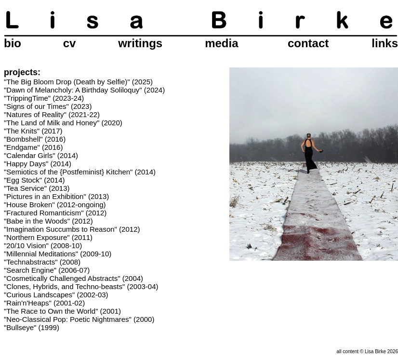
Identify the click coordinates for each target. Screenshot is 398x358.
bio (12, 43)
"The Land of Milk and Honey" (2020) (63, 123)
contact (308, 43)
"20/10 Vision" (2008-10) (43, 245)
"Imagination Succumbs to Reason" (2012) (72, 229)
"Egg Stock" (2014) (34, 180)
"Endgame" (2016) (33, 147)
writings (140, 43)
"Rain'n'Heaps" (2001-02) (44, 303)
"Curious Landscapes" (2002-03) (56, 295)
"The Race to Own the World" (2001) (62, 311)
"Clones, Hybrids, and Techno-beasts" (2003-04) (81, 286)
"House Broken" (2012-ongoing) (55, 204)
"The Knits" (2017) (33, 131)
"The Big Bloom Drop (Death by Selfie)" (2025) (78, 82)
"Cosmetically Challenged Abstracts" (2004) (73, 278)
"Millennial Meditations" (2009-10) (57, 254)
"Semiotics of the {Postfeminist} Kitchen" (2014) (80, 172)
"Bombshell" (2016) (35, 139)
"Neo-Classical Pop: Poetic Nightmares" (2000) (79, 319)
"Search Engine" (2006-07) (47, 270)
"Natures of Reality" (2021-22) (52, 114)
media (221, 43)
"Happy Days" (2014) (37, 163)
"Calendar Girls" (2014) (41, 155)
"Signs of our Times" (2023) (48, 106)
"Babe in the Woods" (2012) (48, 221)
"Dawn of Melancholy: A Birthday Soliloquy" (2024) (84, 90)
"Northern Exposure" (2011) (48, 237)
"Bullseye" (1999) (31, 327)
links (384, 43)
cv (69, 43)
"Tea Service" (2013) (37, 188)
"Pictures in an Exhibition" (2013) (56, 196)
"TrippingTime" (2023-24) (44, 98)
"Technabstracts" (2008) (42, 262)
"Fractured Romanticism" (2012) (55, 213)
